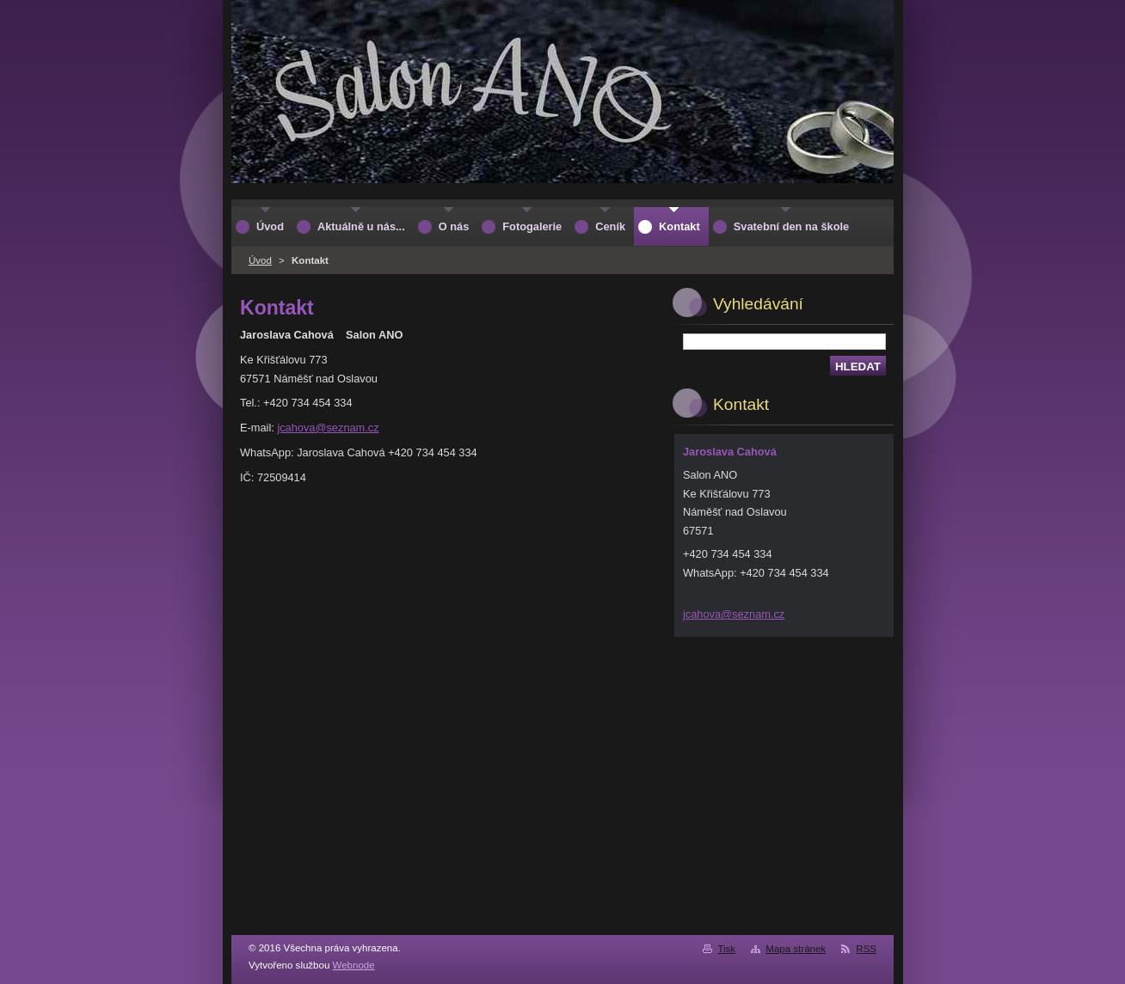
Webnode (354, 965)
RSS (866, 949)
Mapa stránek (795, 949)
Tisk (726, 949)
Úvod (260, 260)
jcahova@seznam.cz (327, 427)
